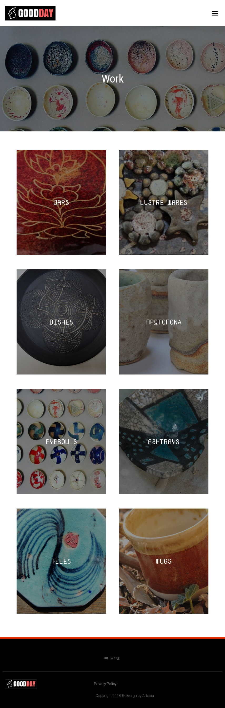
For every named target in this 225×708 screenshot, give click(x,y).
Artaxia (148, 696)
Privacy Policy (105, 684)
